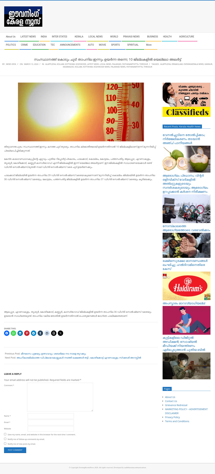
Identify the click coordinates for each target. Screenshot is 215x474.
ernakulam (177, 64)
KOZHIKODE (81, 64)
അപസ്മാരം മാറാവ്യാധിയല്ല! (184, 303)
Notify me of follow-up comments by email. (26, 439)
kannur (208, 64)
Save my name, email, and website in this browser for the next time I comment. (42, 434)
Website (7, 428)
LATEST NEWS (93, 64)
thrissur (148, 66)
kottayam (88, 66)
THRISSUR (143, 64)
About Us (170, 397)
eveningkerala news (194, 64)
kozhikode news (102, 66)
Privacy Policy (172, 417)
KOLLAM (60, 64)
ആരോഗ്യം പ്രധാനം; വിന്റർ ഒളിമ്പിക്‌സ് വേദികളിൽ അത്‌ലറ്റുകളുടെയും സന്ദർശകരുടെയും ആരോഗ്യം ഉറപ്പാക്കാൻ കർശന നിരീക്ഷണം (185, 183)
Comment (9, 385)
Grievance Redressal (176, 405)
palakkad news (118, 66)
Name (7, 416)
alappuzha (165, 64)
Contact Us (171, 401)
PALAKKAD (116, 64)
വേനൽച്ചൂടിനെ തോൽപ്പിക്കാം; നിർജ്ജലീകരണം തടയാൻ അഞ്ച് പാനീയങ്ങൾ (184, 139)
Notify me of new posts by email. (22, 444)
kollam (78, 66)
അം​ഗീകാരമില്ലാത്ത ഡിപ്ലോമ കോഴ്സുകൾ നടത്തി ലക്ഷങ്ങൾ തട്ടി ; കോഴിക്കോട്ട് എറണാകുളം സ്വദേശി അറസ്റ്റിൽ (79, 357)
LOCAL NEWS (105, 64)
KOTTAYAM (70, 64)
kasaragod (68, 66)
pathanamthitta (134, 66)
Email (7, 422)
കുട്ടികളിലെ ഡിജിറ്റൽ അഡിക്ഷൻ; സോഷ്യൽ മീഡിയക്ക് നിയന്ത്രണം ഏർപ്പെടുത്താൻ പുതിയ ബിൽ (184, 344)
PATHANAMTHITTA (130, 64)
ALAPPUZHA (50, 64)
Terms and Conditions (177, 421)
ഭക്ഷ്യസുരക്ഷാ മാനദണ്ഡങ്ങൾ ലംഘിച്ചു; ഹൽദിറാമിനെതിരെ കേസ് (185, 265)
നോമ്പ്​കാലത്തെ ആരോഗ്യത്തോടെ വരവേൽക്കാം (186, 228)
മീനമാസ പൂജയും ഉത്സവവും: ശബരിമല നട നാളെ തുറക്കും (53, 353)
